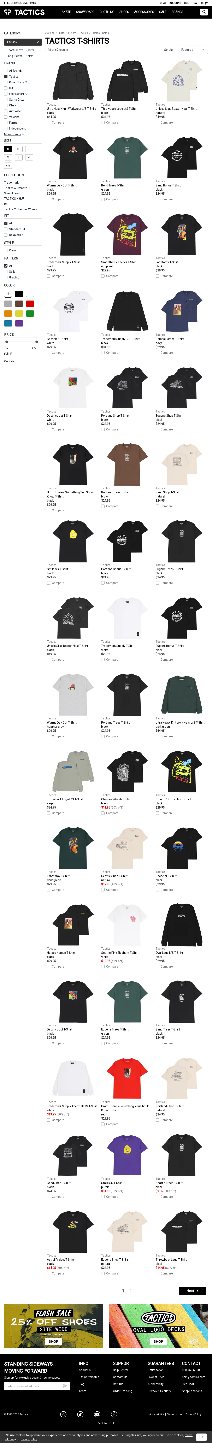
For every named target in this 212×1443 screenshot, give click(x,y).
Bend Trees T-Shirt (127, 164)
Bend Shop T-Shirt (182, 471)
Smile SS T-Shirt (73, 547)
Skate (66, 12)
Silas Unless (12, 193)
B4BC (7, 204)
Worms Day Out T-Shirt (73, 164)
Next (193, 1291)
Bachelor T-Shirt (73, 317)
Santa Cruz (16, 99)
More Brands (14, 134)
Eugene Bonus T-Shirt (182, 624)
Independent (17, 128)
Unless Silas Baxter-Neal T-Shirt (182, 87)
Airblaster (15, 111)
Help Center (120, 1370)
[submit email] (65, 1385)
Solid (12, 271)
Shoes (124, 12)
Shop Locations (192, 1391)
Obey (12, 105)
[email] (37, 1386)
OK (201, 1437)
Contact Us (120, 1377)
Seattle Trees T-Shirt (182, 1161)
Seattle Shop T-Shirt (127, 854)
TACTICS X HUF (14, 198)
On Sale (9, 361)
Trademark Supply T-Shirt (73, 240)
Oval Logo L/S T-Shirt (182, 931)
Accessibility (156, 1414)
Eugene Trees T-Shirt (182, 547)
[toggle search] (204, 12)
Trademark (11, 182)
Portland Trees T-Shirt (127, 471)
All (8, 223)
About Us (85, 1370)
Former (14, 122)
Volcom (14, 117)
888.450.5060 (191, 1370)
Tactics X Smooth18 (17, 188)
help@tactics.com (193, 1377)
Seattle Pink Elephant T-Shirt (127, 931)
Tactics (24, 12)
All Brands (15, 70)
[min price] (10, 348)
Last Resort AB (19, 93)
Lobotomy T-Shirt (182, 240)
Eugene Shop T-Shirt (182, 394)
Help (187, 3)
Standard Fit (14, 229)
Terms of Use (174, 1414)
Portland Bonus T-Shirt (127, 547)
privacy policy (28, 1439)
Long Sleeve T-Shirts (20, 56)
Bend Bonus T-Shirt (182, 164)
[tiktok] (80, 1415)
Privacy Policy (193, 1414)
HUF (11, 88)
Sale (162, 12)
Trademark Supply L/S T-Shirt (127, 317)
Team (82, 1391)
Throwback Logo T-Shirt (182, 1238)
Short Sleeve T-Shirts (20, 50)
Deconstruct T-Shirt (73, 394)
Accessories (144, 12)
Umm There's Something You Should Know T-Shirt (73, 473)
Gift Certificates (89, 1377)
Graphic (14, 277)
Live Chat (188, 1384)
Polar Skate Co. (19, 82)
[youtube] (97, 1415)
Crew (10, 250)
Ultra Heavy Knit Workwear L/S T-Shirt (73, 87)
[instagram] (63, 1415)
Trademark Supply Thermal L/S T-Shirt (73, 1084)
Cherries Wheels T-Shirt (127, 777)
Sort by (168, 49)
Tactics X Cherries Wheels (21, 209)
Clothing (107, 12)
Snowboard (85, 12)
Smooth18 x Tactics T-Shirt (127, 240)
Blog (81, 1384)
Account (175, 3)
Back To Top (106, 1423)
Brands (177, 12)
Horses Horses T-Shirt (182, 317)
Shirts (61, 33)
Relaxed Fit (13, 235)
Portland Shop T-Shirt (127, 394)
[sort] (193, 50)
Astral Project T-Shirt (73, 1238)
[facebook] (114, 1415)
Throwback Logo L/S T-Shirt (127, 87)
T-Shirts (23, 42)
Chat (163, 3)
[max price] (37, 348)
